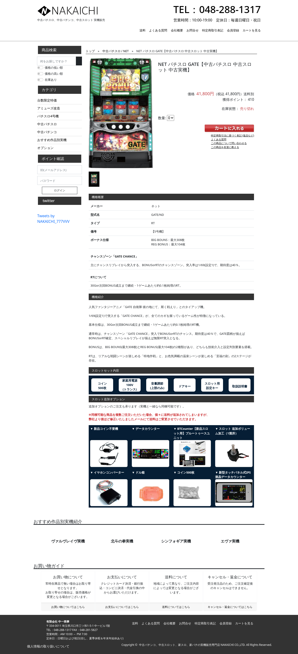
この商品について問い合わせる (229, 143)
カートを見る (252, 30)
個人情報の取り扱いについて (47, 646)
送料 (142, 30)
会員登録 (233, 30)
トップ (90, 51)
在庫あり (51, 80)
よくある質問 (158, 30)
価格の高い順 (54, 73)
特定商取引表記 (212, 30)
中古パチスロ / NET (115, 51)
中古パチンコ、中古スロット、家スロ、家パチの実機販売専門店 (179, 645)
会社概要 (177, 30)
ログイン (59, 190)
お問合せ (192, 30)
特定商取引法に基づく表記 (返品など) (232, 135)
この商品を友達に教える (225, 147)
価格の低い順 (54, 67)
